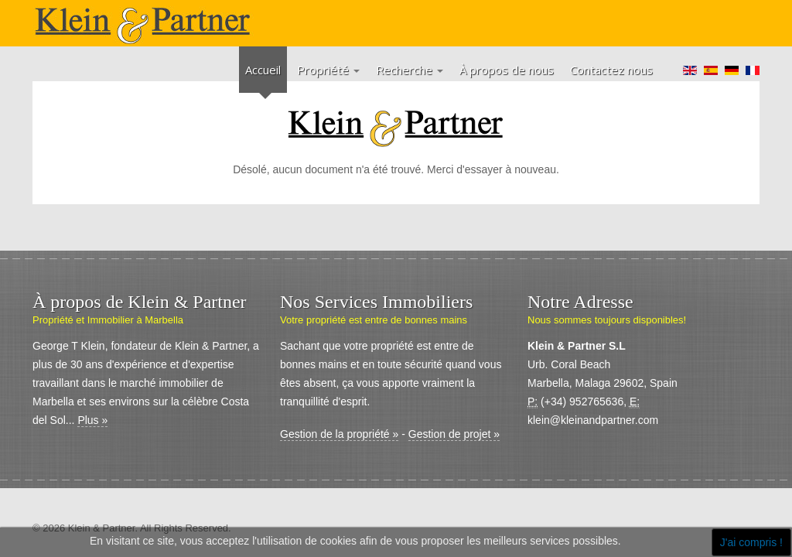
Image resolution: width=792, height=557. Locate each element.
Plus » (92, 420)
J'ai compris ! (751, 542)
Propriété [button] (328, 69)
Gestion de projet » (454, 434)
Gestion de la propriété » (339, 434)
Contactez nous (611, 69)
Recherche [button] (409, 69)
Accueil (263, 69)
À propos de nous (506, 69)
